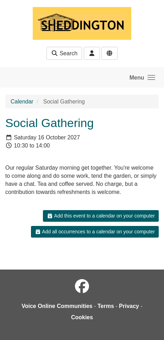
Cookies (82, 317)
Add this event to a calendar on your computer (101, 216)
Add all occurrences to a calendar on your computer (95, 231)
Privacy (129, 306)
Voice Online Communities (57, 306)
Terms (105, 306)
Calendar (22, 102)
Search (64, 53)
